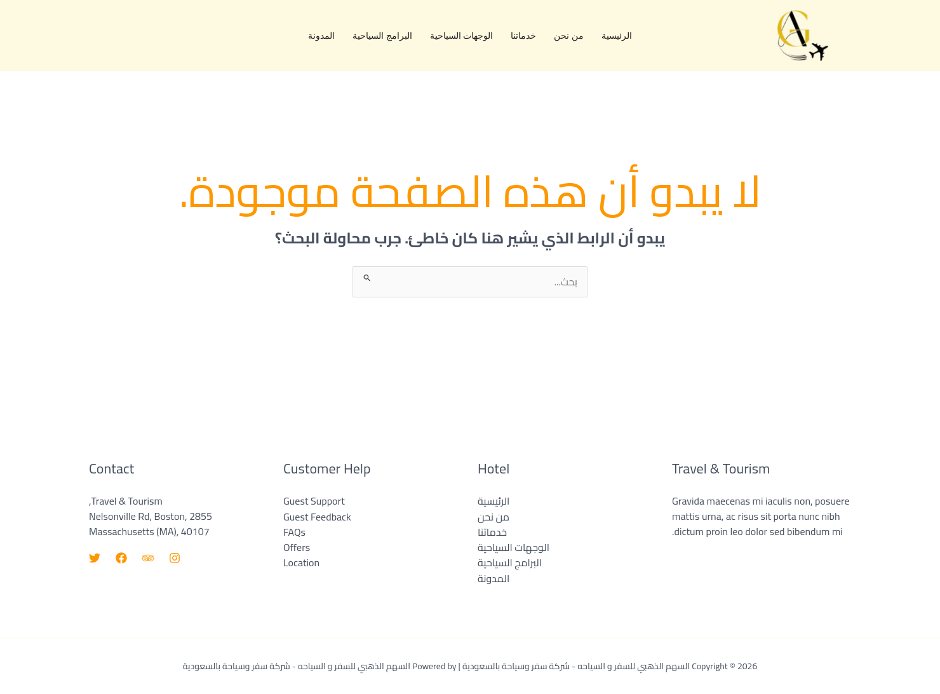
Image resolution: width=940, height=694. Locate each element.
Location (301, 562)
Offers (296, 547)
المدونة (321, 35)
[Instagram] (174, 558)
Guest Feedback (317, 516)
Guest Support (314, 501)
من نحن (569, 35)
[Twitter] (94, 558)
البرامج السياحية (382, 35)
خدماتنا (523, 35)
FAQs (294, 531)
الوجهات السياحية (461, 35)
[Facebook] (121, 558)
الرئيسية (616, 35)
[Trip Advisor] (148, 558)
